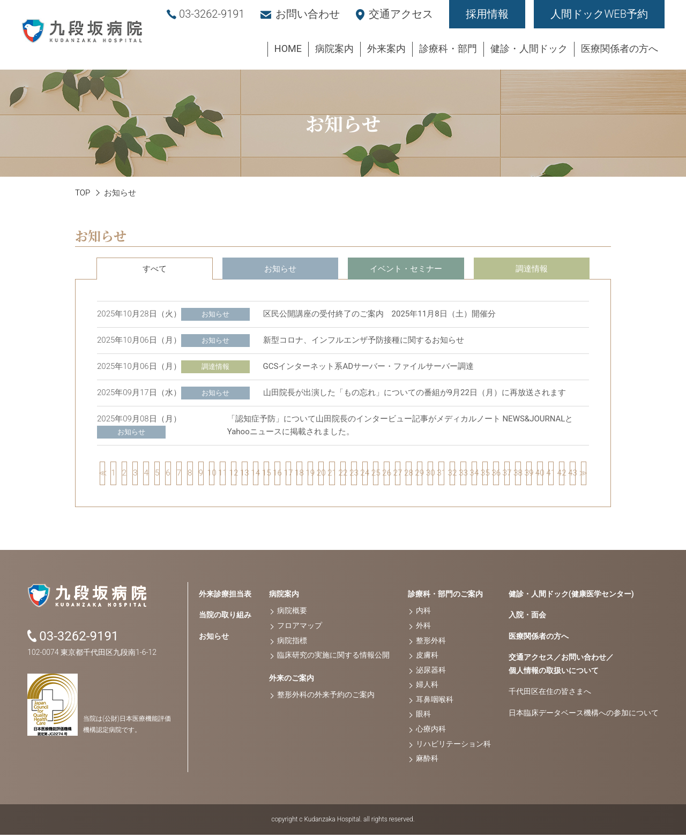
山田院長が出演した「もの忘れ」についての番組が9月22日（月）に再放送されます (414, 392)
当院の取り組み (225, 618)
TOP (82, 193)
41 (551, 475)
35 (485, 475)
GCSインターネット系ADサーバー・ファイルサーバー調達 (368, 366)
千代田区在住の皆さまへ (550, 695)
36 (496, 475)
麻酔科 (427, 762)
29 (419, 475)
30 (430, 475)
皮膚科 (427, 658)
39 (529, 475)
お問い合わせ (307, 13)
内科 (423, 614)
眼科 (423, 717)
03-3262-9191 (211, 13)
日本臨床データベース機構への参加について (584, 716)
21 (332, 475)
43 (572, 475)
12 (234, 475)
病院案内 (284, 597)
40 (540, 475)
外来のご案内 (291, 681)
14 (255, 475)
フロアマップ (299, 629)
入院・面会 (527, 618)
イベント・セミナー (406, 269)
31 (441, 475)
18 (299, 475)
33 (463, 475)
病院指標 (292, 643)
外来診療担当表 (225, 597)
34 (474, 475)
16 (277, 475)
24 (365, 475)
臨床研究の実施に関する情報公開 (333, 658)
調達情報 (532, 269)
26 (386, 475)
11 (222, 475)
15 (266, 475)
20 (321, 475)
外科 (423, 629)
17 (288, 475)
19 (310, 475)
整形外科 (431, 643)
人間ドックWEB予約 (599, 13)
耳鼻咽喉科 (434, 703)
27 (398, 475)
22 (343, 475)
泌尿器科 (431, 673)
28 (408, 475)
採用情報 (487, 13)
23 (354, 475)
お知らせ (280, 269)
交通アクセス (401, 13)
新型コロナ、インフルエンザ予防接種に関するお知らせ (363, 340)
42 (562, 475)
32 (452, 475)
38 (518, 475)
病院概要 (292, 614)
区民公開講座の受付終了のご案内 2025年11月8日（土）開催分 (379, 314)
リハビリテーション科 (453, 747)
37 (507, 475)
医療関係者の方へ (539, 639)
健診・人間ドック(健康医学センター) (571, 597)
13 (244, 475)
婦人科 (427, 688)
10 (212, 475)
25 (376, 475)
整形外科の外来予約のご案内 (326, 698)
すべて (155, 269)
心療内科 (431, 732)
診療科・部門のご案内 (445, 597)
